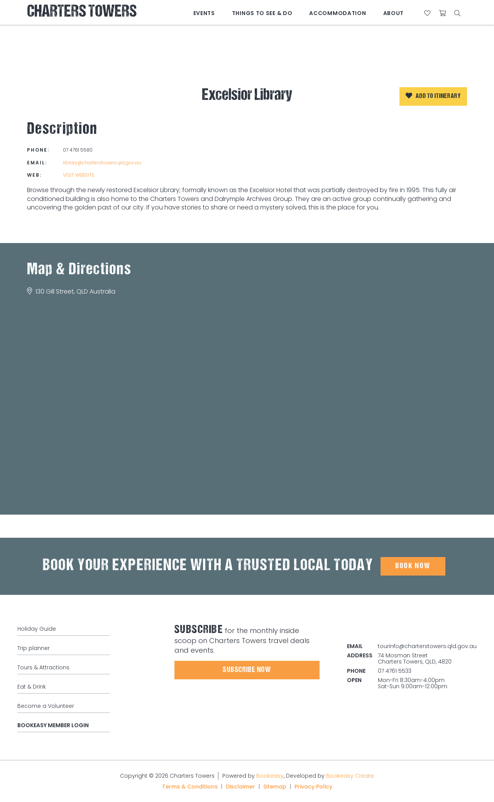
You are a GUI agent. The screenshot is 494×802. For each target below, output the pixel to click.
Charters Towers (82, 13)
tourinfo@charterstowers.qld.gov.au (427, 646)
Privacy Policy (313, 786)
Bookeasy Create (350, 776)
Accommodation (337, 13)
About (393, 13)
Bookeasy (270, 776)
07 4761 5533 (394, 671)
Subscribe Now (247, 670)
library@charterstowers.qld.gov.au (102, 162)
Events (204, 13)
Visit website (78, 175)
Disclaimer (240, 786)
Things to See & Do (262, 13)
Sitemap (274, 786)
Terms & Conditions (190, 786)
